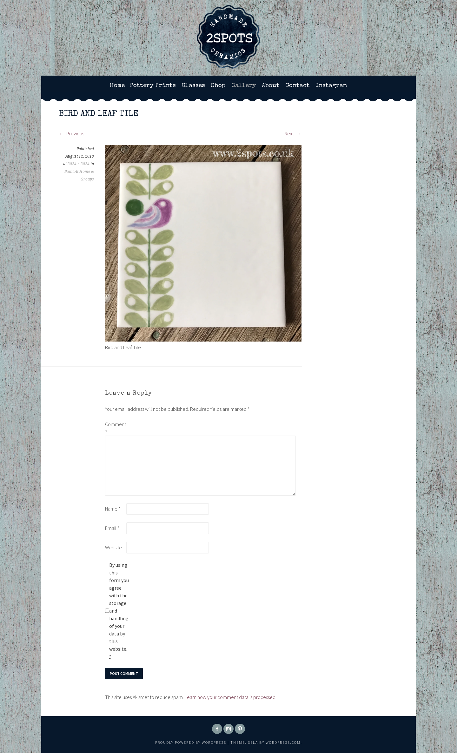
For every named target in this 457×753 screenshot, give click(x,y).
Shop (218, 86)
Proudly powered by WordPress (190, 742)
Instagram (331, 86)
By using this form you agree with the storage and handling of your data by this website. (119, 611)
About (271, 86)
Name (113, 508)
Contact (298, 86)
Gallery (243, 86)
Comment (115, 428)
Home (117, 86)
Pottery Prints (153, 86)
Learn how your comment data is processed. (230, 697)
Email (112, 528)
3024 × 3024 (78, 164)
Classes (193, 86)
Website (113, 547)
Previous (71, 133)
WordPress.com (283, 742)
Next (292, 133)
